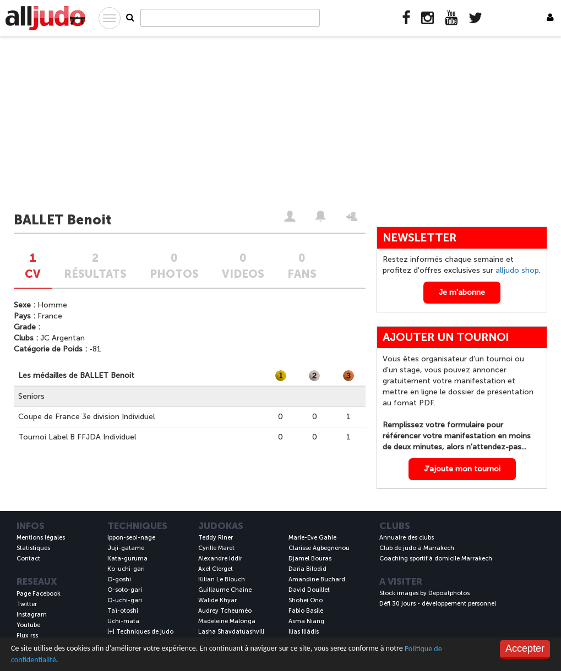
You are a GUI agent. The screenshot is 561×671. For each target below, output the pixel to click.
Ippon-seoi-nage (131, 537)
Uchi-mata (123, 621)
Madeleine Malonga (226, 621)
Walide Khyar (217, 600)
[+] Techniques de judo (140, 631)
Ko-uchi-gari (126, 569)
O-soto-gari (124, 589)
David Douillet (309, 589)
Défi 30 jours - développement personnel (437, 603)
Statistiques (33, 548)
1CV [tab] (33, 265)
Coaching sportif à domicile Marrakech (435, 558)
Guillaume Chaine (225, 589)
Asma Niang (306, 621)
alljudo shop (517, 270)
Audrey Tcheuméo (225, 610)
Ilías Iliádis (303, 631)
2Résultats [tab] (95, 265)
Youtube (28, 625)
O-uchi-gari (124, 600)
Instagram (32, 614)
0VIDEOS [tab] (243, 265)
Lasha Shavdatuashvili (231, 631)
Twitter (27, 604)
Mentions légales (41, 537)
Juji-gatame (125, 548)
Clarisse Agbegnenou (319, 548)
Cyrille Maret (216, 548)
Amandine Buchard (316, 579)
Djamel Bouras (309, 558)
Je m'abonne (462, 292)
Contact (28, 558)
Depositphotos (449, 593)
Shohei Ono (305, 600)
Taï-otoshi (122, 610)
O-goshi (119, 579)
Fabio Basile (305, 610)
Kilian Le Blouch (221, 579)
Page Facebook (39, 593)
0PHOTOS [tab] (174, 265)
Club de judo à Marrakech (416, 548)
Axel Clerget (215, 569)
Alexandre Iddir (220, 558)
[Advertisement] (280, 125)
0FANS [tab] (302, 265)
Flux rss (27, 635)
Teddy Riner (215, 537)
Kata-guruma (127, 558)
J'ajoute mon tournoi (462, 469)
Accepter (524, 648)
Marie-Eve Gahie (312, 537)
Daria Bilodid (307, 569)
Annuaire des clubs (406, 537)
